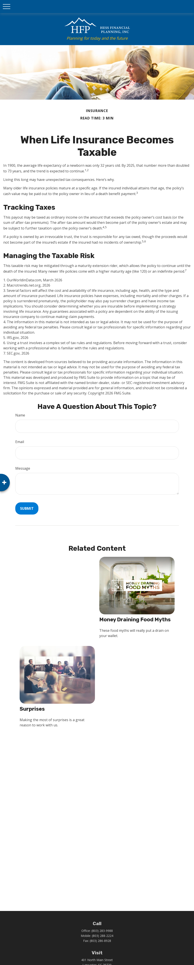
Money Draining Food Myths (135, 620)
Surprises (32, 709)
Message (22, 468)
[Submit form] (26, 508)
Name (20, 415)
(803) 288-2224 (102, 936)
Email (19, 441)
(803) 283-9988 (102, 931)
